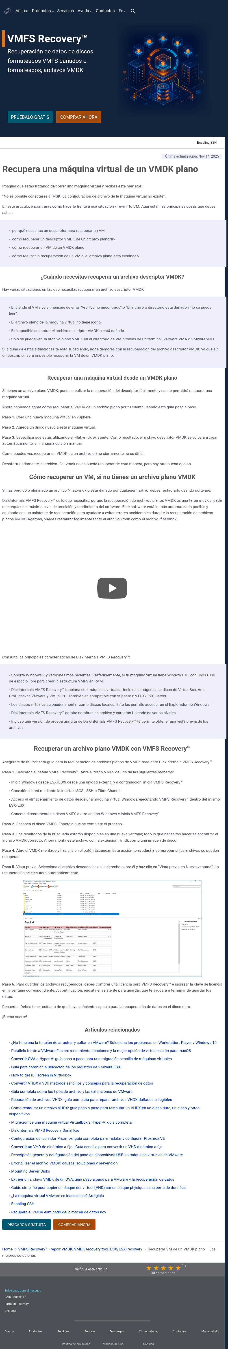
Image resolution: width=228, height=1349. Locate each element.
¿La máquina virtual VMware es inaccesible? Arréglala (57, 1195)
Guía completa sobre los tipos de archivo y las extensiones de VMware (71, 1091)
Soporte (89, 1331)
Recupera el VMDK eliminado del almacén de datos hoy (58, 1212)
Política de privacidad (76, 1344)
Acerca (21, 10)
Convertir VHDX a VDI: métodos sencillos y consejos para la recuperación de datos (82, 1083)
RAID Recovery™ (15, 1296)
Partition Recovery (16, 1303)
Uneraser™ (11, 1310)
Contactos (105, 10)
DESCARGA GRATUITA (26, 1224)
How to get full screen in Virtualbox (41, 1075)
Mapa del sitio (211, 1331)
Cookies (148, 1344)
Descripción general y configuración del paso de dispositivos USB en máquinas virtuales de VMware (97, 1155)
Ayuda (83, 10)
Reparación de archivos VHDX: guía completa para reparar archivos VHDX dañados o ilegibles (91, 1099)
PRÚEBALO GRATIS (30, 117)
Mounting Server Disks (30, 1171)
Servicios (65, 10)
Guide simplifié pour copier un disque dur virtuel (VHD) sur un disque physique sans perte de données (98, 1187)
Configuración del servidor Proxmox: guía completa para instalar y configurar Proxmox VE (88, 1138)
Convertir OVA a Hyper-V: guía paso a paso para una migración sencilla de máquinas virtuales (91, 1058)
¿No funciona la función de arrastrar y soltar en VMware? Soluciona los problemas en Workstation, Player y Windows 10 (114, 1042)
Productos (41, 10)
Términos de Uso (112, 1344)
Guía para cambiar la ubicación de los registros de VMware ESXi (66, 1067)
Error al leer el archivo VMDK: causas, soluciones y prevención (64, 1163)
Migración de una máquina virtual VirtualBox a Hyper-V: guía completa (71, 1122)
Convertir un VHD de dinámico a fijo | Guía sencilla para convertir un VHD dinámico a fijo (87, 1146)
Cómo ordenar (148, 1331)
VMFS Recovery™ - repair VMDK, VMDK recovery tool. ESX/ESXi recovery (80, 1249)
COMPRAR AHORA (79, 117)
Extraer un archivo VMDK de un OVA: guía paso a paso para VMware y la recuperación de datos (92, 1179)
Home (7, 1249)
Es (121, 10)
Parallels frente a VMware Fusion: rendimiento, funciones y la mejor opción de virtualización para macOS (101, 1050)
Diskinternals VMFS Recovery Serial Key (45, 1130)
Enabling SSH (207, 143)
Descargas (117, 1331)
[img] (134, 11)
